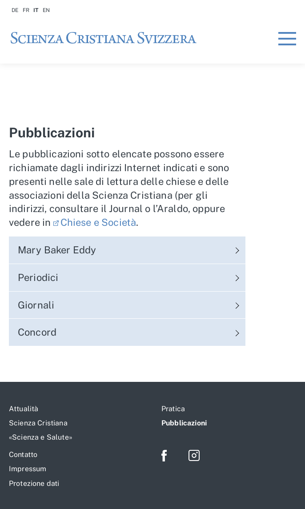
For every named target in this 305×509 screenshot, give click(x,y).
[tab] (127, 250)
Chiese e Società (98, 222)
